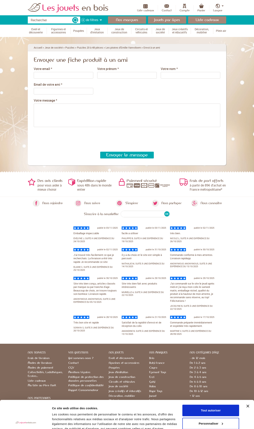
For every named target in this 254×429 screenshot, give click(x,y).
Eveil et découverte (121, 358)
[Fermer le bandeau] (247, 378)
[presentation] (62, 139)
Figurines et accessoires (124, 363)
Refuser (210, 408)
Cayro (153, 367)
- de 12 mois (197, 358)
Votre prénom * (108, 69)
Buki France (157, 363)
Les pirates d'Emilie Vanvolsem (123, 47)
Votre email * (43, 69)
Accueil (38, 47)
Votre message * (45, 100)
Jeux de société (54, 47)
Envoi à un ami (151, 47)
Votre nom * (169, 69)
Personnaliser (211, 395)
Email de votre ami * (48, 84)
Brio (151, 358)
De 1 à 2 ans (197, 363)
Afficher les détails (65, 421)
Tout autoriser (211, 382)
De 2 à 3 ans (198, 367)
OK (166, 214)
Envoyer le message (127, 155)
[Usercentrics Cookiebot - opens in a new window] (25, 421)
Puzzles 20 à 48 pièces (90, 47)
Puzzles (69, 47)
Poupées (114, 367)
